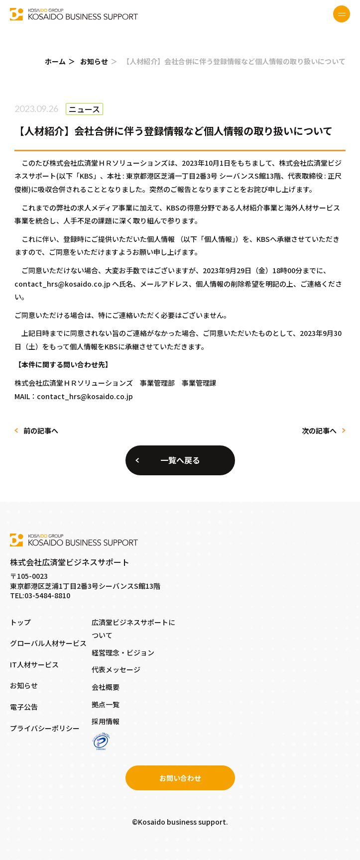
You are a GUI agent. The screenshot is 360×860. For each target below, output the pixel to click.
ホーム (55, 61)
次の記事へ (319, 430)
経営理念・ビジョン (123, 652)
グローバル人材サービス (48, 643)
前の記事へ (40, 430)
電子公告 (24, 707)
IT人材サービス (34, 664)
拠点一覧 (106, 704)
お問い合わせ (180, 778)
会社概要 (106, 687)
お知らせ (94, 61)
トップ (20, 622)
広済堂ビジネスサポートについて (133, 629)
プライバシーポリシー (45, 728)
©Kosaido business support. (180, 822)
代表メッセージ (116, 669)
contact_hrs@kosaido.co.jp (62, 284)
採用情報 (106, 721)
